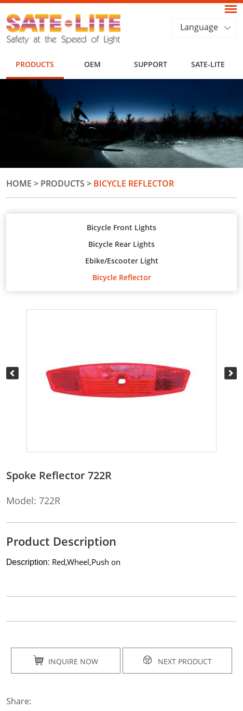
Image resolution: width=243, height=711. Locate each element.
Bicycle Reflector (133, 183)
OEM (92, 64)
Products (35, 64)
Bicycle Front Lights (121, 227)
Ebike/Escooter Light (121, 261)
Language (199, 27)
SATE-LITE (208, 64)
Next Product (177, 660)
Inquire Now (65, 660)
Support (150, 64)
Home (19, 183)
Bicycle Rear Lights (121, 244)
